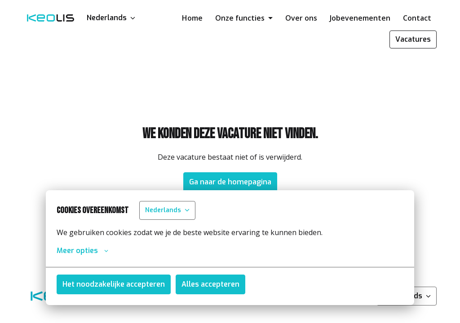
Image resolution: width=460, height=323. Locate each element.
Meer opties (82, 250)
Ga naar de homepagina (230, 182)
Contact (417, 18)
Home (192, 18)
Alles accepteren (210, 284)
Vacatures (413, 39)
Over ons (301, 18)
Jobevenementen (360, 18)
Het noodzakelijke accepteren (113, 284)
